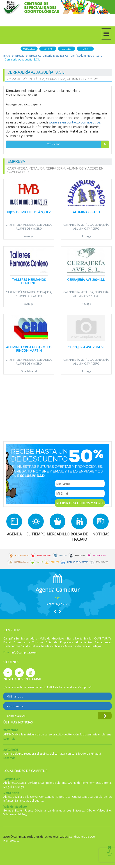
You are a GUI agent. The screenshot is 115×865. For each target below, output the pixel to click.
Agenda (66, 48)
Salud (40, 562)
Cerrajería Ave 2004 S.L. (86, 279)
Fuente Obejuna (35, 810)
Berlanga (33, 783)
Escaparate (102, 562)
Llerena (106, 783)
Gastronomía (21, 562)
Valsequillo (104, 810)
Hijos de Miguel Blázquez (29, 212)
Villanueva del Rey (14, 814)
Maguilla (8, 787)
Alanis (7, 797)
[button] (55, 611)
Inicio (6, 56)
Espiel (19, 810)
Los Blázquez (76, 810)
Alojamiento (22, 555)
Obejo (91, 810)
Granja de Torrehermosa (84, 783)
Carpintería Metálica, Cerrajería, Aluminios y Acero (70, 56)
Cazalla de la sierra (25, 797)
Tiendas (63, 555)
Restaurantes (44, 555)
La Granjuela (56, 810)
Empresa (31, 56)
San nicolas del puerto (29, 800)
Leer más (9, 739)
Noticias (48, 48)
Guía (85, 48)
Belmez (8, 810)
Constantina (47, 797)
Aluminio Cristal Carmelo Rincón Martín (28, 349)
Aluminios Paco (86, 212)
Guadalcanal (29, 371)
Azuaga (29, 236)
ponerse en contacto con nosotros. (75, 122)
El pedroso (63, 797)
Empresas (18, 56)
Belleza (55, 562)
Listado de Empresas (77, 562)
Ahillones (9, 783)
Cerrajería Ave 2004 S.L (86, 347)
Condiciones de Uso (82, 837)
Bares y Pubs (99, 555)
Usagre (20, 787)
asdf (57, 598)
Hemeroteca (11, 840)
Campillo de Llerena (53, 783)
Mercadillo (29, 48)
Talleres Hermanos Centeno (29, 281)
